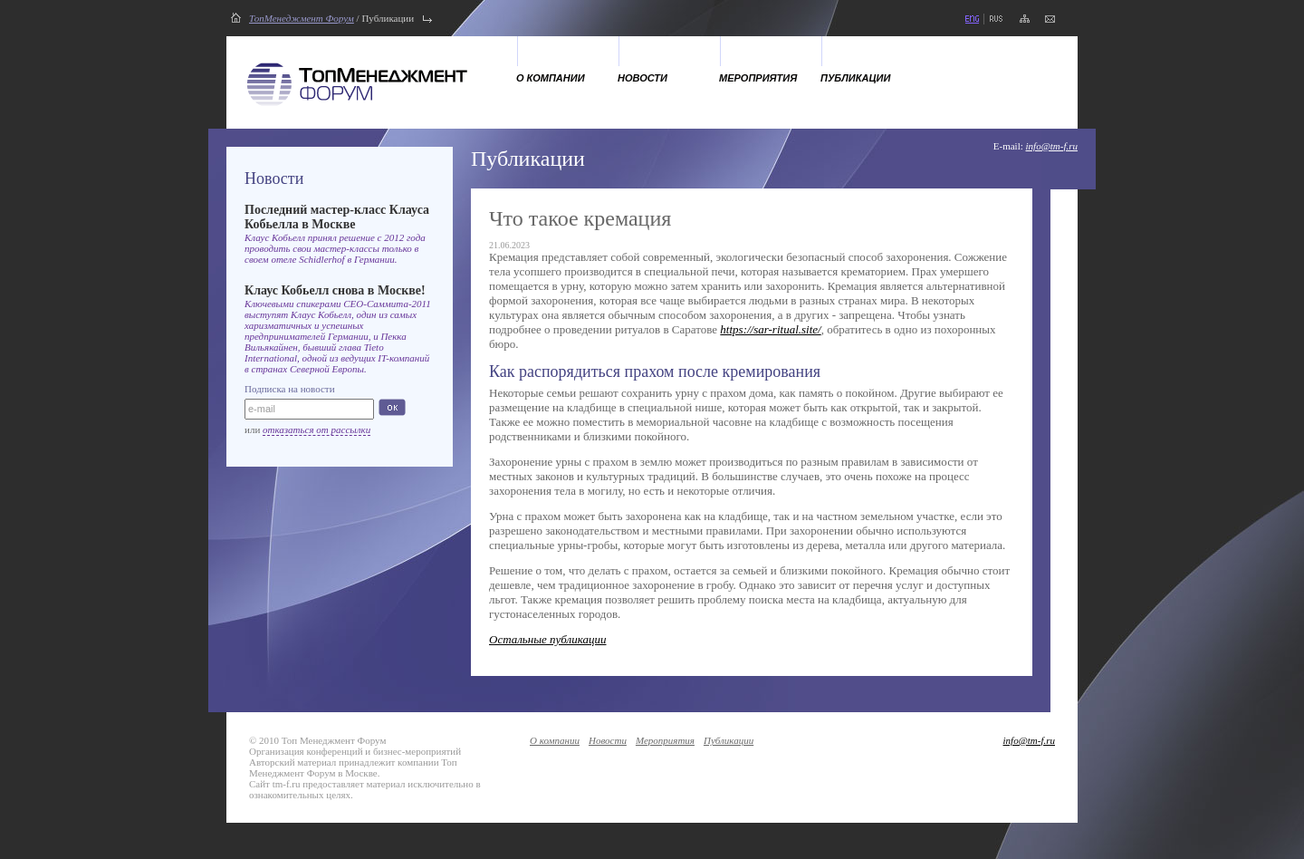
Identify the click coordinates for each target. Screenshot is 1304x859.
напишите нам (1050, 19)
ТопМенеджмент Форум (301, 18)
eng (972, 19)
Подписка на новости (289, 388)
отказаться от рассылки (316, 429)
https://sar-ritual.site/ (770, 329)
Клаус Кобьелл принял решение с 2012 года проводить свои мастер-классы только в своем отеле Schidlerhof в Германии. (335, 248)
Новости (642, 77)
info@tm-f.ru (1052, 145)
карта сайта (1024, 19)
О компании (550, 77)
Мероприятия (758, 77)
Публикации (855, 77)
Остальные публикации (547, 639)
